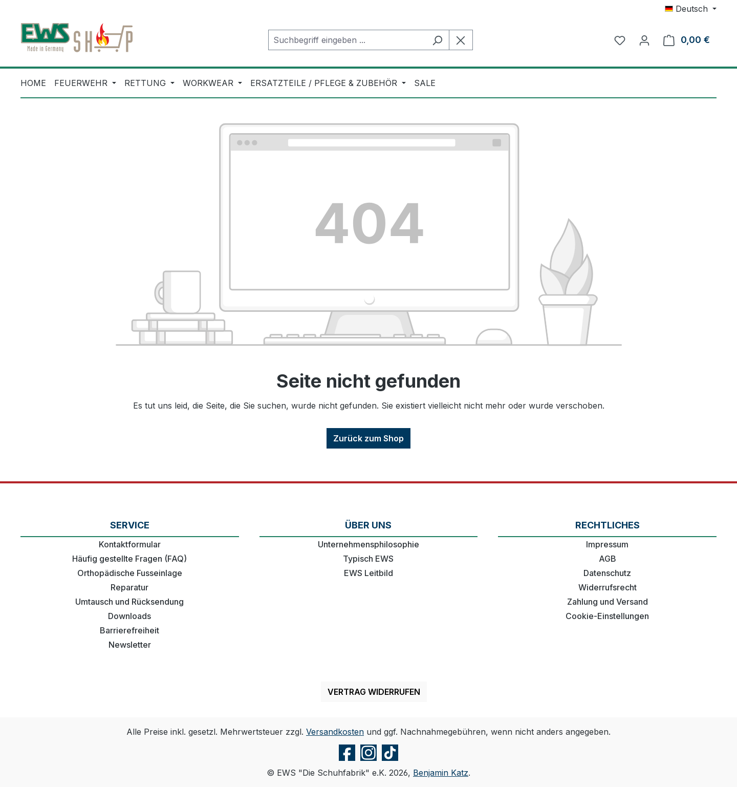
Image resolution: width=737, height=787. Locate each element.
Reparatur (129, 587)
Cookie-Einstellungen (607, 616)
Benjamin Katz (440, 773)
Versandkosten (335, 732)
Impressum (607, 544)
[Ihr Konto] (644, 40)
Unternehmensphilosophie (368, 544)
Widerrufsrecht (607, 587)
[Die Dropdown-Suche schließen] (461, 40)
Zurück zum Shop (368, 438)
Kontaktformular (130, 544)
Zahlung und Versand (607, 602)
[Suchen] (437, 40)
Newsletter (130, 645)
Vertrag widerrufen (374, 692)
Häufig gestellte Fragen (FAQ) (129, 559)
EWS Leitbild (368, 573)
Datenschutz (607, 573)
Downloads (129, 616)
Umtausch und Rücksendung (129, 602)
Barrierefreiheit (129, 630)
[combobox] (347, 40)
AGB (607, 559)
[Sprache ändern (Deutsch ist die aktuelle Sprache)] (691, 8)
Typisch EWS (368, 559)
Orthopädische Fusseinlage (129, 573)
